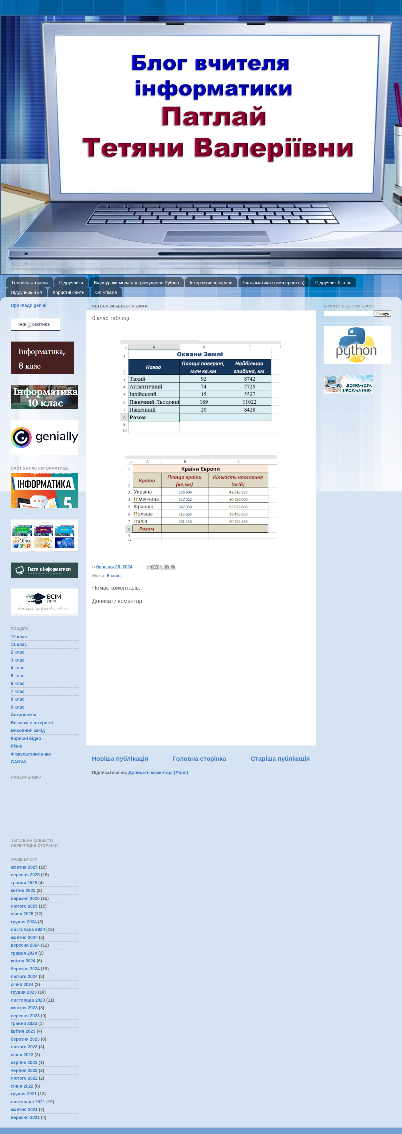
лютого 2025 (24, 906)
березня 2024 (25, 968)
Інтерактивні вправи (211, 282)
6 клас (114, 575)
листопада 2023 (28, 1000)
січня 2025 (22, 913)
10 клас (19, 636)
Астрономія (23, 714)
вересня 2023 (25, 1015)
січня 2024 (22, 984)
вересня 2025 (25, 874)
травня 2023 (24, 1023)
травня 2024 (24, 953)
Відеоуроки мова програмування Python (136, 282)
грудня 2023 (24, 992)
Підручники (71, 282)
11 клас (19, 644)
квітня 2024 (23, 960)
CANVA (18, 761)
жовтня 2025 (24, 867)
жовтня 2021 (24, 1109)
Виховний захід (28, 730)
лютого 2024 (24, 976)
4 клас (18, 667)
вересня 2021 (25, 1117)
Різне (16, 746)
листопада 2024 (28, 929)
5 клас (18, 675)
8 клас (18, 699)
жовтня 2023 (24, 1007)
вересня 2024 (25, 945)
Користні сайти (69, 292)
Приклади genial (28, 305)
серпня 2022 (24, 1062)
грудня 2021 (24, 1093)
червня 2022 (24, 1070)
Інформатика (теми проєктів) (274, 282)
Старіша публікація (280, 758)
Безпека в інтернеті (32, 722)
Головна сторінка (30, 282)
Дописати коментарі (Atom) (158, 772)
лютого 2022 (24, 1078)
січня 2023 (22, 1054)
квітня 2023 (23, 1031)
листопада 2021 (28, 1101)
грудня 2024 (24, 921)
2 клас (18, 652)
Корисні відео (26, 738)
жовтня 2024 (24, 937)
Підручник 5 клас (333, 282)
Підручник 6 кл (26, 292)
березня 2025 (25, 898)
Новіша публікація (120, 758)
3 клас (18, 660)
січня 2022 (22, 1086)
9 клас (18, 707)
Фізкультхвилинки (31, 754)
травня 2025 (24, 882)
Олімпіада (106, 292)
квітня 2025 (23, 890)
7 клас (18, 691)
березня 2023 (25, 1039)
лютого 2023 (24, 1046)
